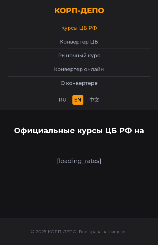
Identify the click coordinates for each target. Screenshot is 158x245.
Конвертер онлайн (79, 69)
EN (78, 100)
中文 (94, 100)
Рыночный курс (79, 56)
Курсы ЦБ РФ (79, 28)
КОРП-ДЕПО (79, 10)
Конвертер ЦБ (79, 42)
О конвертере (79, 83)
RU (62, 100)
